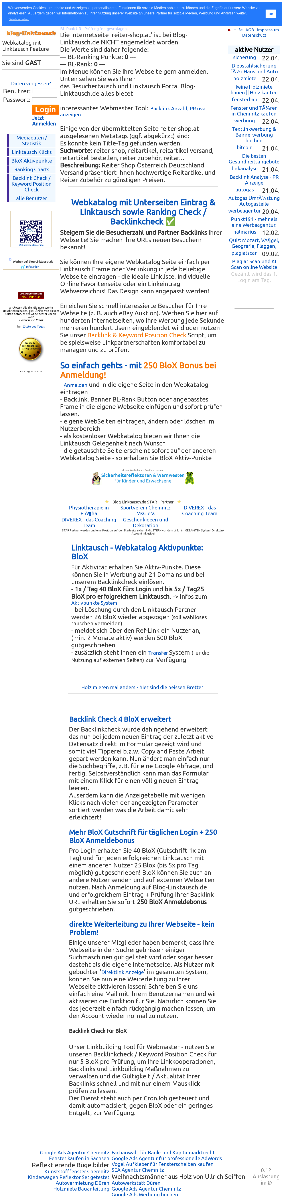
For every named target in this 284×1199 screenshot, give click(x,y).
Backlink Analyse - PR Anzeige (254, 179)
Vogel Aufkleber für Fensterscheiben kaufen (163, 1164)
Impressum (268, 29)
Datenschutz (254, 35)
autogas (244, 189)
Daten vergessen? (31, 83)
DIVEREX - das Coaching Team (199, 510)
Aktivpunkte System (94, 603)
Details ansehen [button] (19, 19)
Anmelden (75, 385)
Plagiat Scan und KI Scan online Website (254, 264)
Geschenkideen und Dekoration (145, 522)
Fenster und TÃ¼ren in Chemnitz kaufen (254, 110)
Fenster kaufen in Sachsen (79, 1158)
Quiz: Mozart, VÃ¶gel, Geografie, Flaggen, (254, 243)
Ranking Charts (31, 169)
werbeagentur (244, 210)
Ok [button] (270, 14)
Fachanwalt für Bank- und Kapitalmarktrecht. (164, 1152)
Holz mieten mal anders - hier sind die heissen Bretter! (143, 687)
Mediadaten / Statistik (31, 140)
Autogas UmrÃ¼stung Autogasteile (254, 201)
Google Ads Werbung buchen (145, 1194)
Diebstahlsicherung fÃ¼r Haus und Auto (254, 68)
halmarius (244, 232)
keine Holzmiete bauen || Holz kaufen (254, 89)
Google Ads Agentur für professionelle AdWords (167, 1158)
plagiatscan (244, 253)
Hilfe (238, 29)
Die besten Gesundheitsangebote (254, 158)
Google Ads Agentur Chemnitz (74, 1152)
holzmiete (244, 78)
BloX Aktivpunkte (31, 160)
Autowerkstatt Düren (136, 1183)
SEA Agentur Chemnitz (138, 1170)
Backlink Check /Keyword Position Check (32, 183)
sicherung (244, 57)
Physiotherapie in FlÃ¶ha (89, 510)
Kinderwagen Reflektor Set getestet (68, 1177)
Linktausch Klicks (32, 152)
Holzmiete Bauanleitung (81, 1188)
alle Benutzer (31, 198)
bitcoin (245, 147)
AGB (249, 29)
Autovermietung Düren (82, 1183)
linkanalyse (245, 168)
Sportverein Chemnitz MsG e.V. (145, 510)
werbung (244, 120)
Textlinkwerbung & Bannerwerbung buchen (254, 134)
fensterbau (244, 99)
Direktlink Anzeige (122, 972)
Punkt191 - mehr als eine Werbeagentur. (254, 222)
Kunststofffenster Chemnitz (76, 1171)
